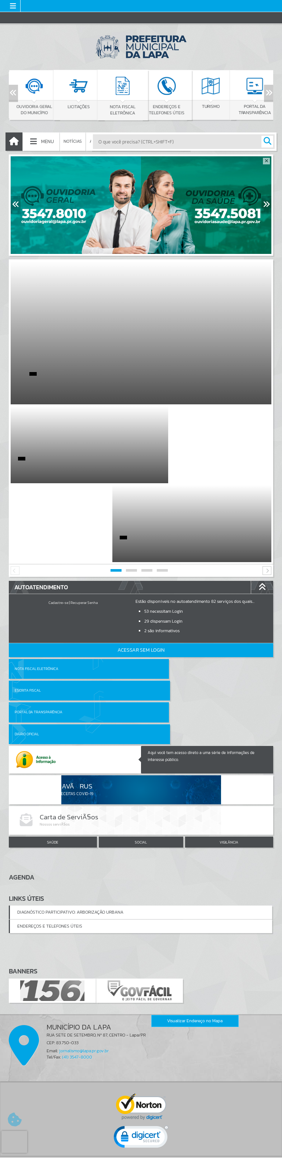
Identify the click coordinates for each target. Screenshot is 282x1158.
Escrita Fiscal (160, 590)
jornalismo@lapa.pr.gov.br (84, 928)
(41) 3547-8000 (77, 934)
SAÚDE (52, 719)
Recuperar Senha (84, 524)
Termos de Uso (141, 1145)
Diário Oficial (159, 611)
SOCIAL (141, 719)
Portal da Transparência (38, 611)
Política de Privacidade (141, 1150)
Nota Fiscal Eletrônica (36, 590)
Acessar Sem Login (141, 571)
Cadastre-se (58, 524)
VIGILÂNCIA (229, 719)
